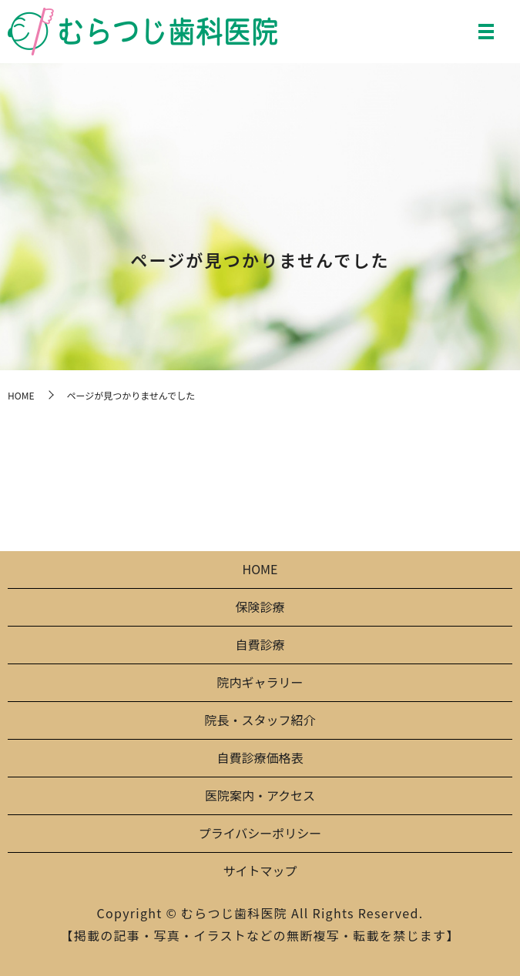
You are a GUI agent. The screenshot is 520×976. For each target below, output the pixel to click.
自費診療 (259, 644)
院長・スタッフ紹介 (259, 719)
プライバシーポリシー (260, 833)
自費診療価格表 (259, 757)
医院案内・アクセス (260, 795)
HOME (21, 395)
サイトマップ (260, 870)
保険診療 (259, 606)
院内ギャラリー (259, 682)
